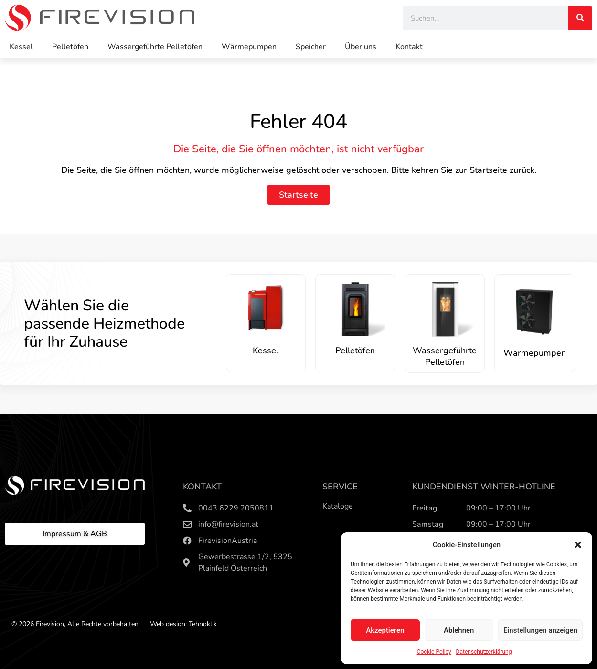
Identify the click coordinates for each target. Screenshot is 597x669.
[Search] (580, 18)
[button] (578, 545)
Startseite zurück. (502, 170)
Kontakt (409, 47)
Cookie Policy (434, 651)
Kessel (21, 47)
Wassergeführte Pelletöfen (155, 47)
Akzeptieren (385, 630)
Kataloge (337, 506)
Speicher (311, 47)
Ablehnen (459, 630)
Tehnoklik (203, 623)
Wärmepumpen (249, 47)
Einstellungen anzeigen (540, 630)
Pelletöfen (70, 47)
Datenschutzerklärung (484, 651)
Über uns (360, 47)
